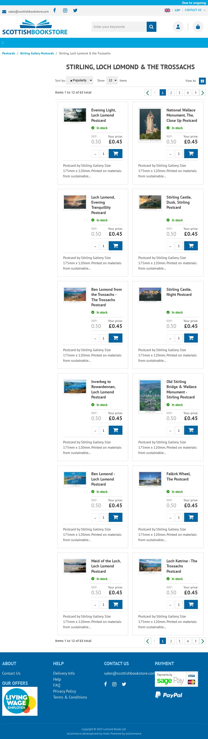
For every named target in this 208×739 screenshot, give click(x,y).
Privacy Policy (64, 691)
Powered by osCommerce (126, 733)
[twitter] (73, 11)
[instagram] (63, 11)
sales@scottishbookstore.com (28, 11)
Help (57, 679)
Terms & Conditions (70, 697)
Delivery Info (64, 673)
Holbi (106, 733)
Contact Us (11, 673)
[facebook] (53, 11)
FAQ (56, 685)
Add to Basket (115, 153)
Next (202, 92)
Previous (148, 92)
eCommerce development (83, 733)
